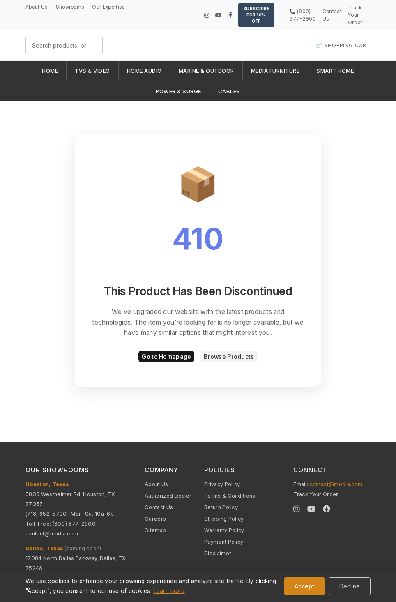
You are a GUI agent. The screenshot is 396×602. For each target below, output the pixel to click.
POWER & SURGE (178, 91)
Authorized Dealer (168, 495)
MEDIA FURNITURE (275, 70)
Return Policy (221, 507)
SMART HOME (335, 70)
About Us (36, 7)
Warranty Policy (224, 530)
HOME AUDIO (144, 70)
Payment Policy (223, 541)
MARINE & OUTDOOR (206, 70)
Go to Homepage (166, 356)
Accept (304, 586)
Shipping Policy (224, 518)
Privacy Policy (222, 484)
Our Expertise (108, 7)
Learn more (168, 590)
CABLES (229, 91)
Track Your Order (355, 15)
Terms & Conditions (230, 495)
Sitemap (155, 530)
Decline (349, 586)
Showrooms (70, 7)
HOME (50, 70)
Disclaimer (217, 553)
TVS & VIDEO (92, 70)
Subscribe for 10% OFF (256, 14)
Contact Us (159, 507)
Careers (155, 518)
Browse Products (229, 356)
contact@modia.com (51, 533)
